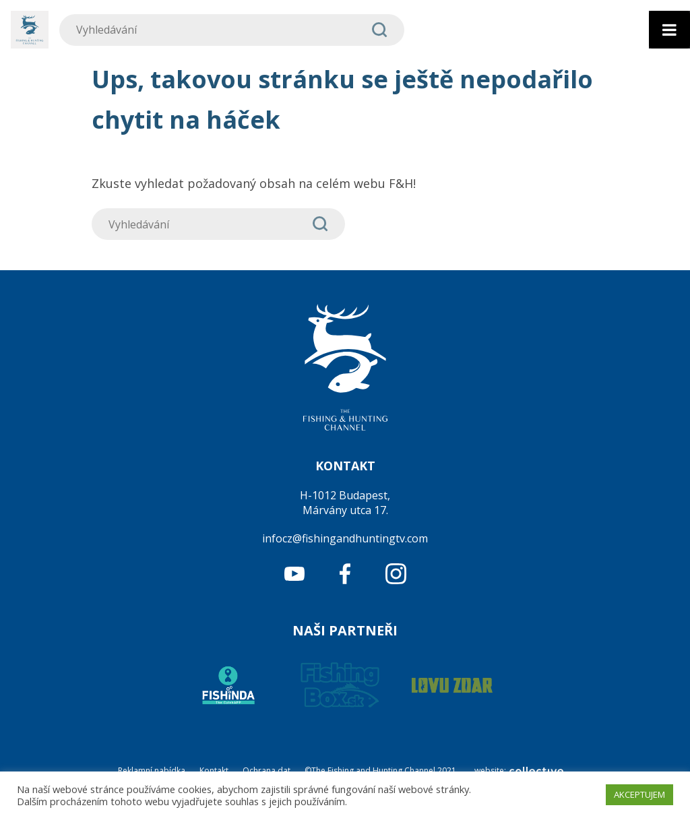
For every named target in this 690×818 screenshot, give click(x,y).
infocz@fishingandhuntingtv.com (345, 538)
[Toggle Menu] (669, 30)
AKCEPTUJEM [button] (639, 794)
